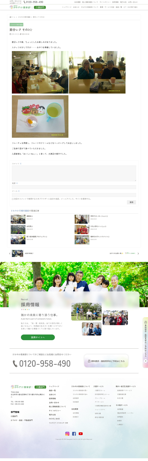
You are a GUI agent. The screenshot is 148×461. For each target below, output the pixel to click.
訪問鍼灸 (120, 420)
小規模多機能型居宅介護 (103, 408)
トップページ (66, 7)
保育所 (119, 423)
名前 (15, 186)
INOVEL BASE (54, 421)
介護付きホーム (100, 393)
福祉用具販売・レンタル (125, 416)
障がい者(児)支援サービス (126, 389)
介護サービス (98, 389)
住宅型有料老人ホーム (102, 397)
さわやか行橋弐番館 (17, 25)
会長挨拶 (76, 401)
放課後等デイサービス (124, 393)
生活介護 (120, 401)
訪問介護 (98, 416)
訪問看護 (120, 412)
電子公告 (123, 2)
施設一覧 (119, 7)
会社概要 (77, 2)
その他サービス (122, 408)
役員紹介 (76, 420)
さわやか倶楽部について (89, 7)
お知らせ (76, 7)
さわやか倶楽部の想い (80, 393)
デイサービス (99, 405)
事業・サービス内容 (107, 7)
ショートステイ (100, 412)
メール (16, 193)
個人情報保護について (90, 2)
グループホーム (100, 401)
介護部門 (14, 419)
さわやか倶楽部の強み (80, 397)
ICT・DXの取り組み (131, 7)
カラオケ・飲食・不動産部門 (22, 423)
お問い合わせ (133, 2)
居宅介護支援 (99, 420)
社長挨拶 (76, 405)
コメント (16, 163)
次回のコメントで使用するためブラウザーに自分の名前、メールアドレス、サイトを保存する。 (53, 201)
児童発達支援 (121, 397)
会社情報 (76, 416)
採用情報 (115, 2)
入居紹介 (120, 427)
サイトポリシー (105, 2)
